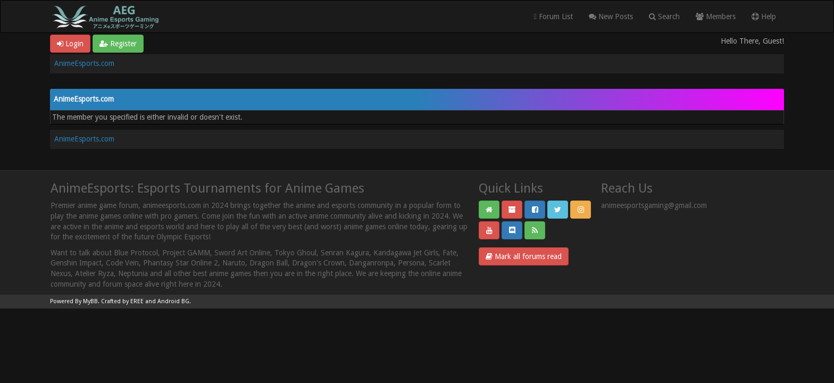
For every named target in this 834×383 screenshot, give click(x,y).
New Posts (611, 16)
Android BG (173, 301)
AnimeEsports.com (84, 63)
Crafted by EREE (122, 301)
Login (70, 43)
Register (118, 43)
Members (716, 16)
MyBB (90, 301)
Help (764, 16)
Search (664, 16)
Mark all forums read (524, 256)
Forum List (553, 16)
